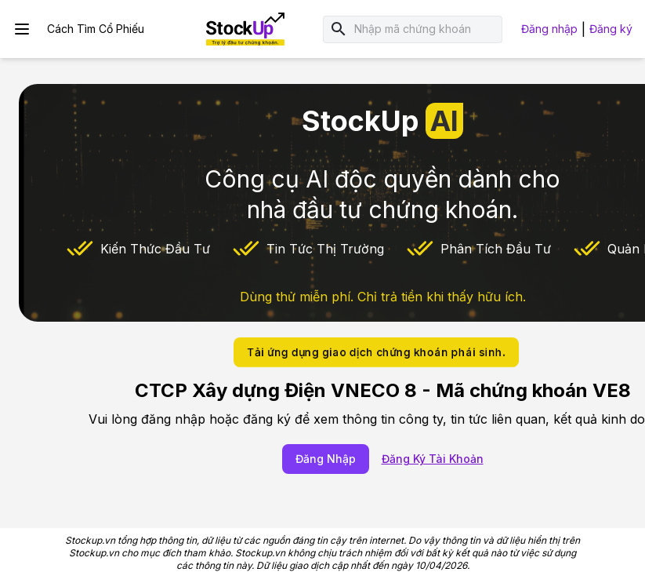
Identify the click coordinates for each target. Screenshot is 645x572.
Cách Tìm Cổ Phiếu (95, 28)
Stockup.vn (90, 540)
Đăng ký (610, 28)
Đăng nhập (549, 28)
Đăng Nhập (325, 458)
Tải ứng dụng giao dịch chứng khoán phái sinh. (376, 352)
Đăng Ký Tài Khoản (433, 458)
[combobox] (425, 29)
